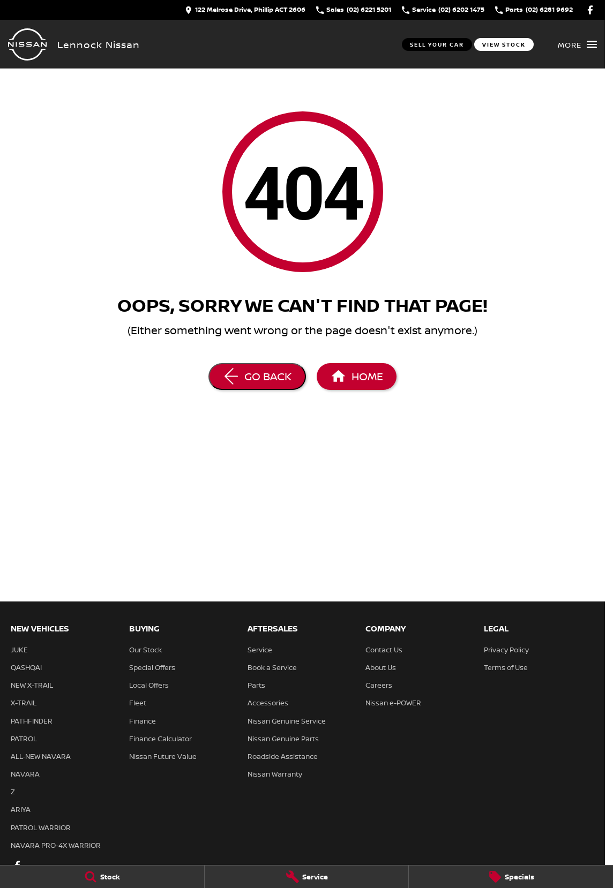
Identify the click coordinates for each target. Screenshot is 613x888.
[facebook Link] (590, 10)
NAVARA (25, 774)
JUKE (19, 649)
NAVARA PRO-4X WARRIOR (56, 845)
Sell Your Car (437, 44)
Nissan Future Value (163, 756)
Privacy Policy (506, 649)
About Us (380, 667)
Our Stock (145, 649)
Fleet (137, 703)
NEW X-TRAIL (32, 685)
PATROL (24, 738)
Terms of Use (506, 667)
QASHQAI (26, 667)
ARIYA (21, 809)
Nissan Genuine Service (287, 721)
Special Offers (152, 667)
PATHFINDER (32, 721)
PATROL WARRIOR (41, 827)
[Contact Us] (245, 10)
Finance (142, 721)
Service (260, 649)
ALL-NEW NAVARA (41, 756)
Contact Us (383, 649)
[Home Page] (27, 44)
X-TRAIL (23, 703)
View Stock (504, 44)
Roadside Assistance (283, 756)
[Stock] (102, 877)
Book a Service (272, 667)
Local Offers (149, 685)
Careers (378, 685)
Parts (256, 685)
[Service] (307, 877)
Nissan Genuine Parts (283, 738)
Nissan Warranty (275, 774)
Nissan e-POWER (393, 703)
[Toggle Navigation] (577, 44)
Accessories (268, 703)
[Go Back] (257, 376)
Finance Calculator (160, 738)
